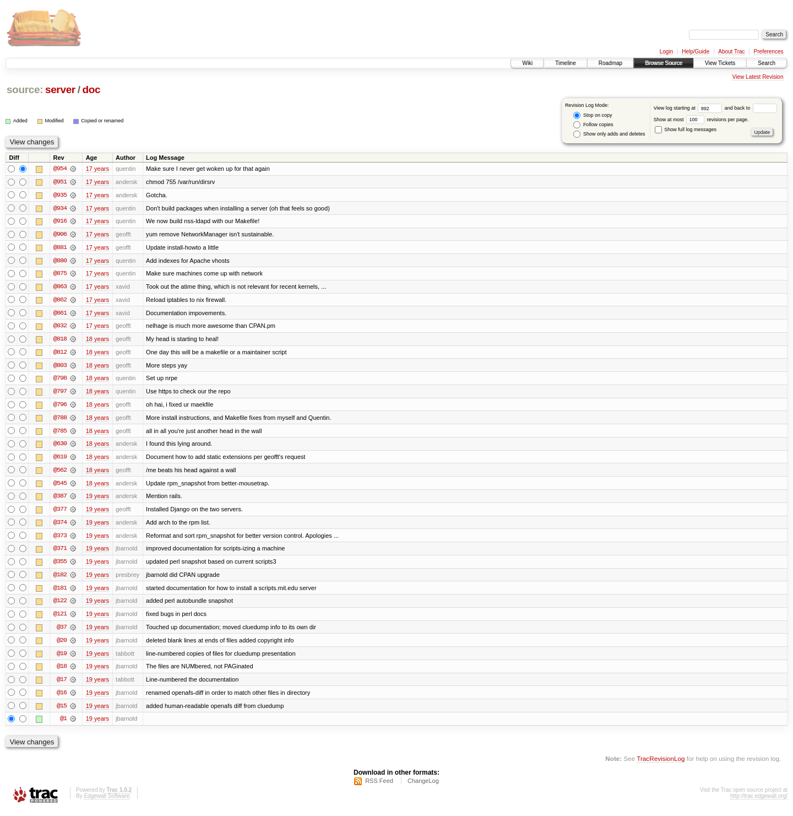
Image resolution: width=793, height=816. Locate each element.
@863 (60, 287)
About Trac (731, 51)
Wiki (527, 63)
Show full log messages (685, 129)
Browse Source (663, 63)
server (60, 89)
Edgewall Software (106, 801)
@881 (60, 248)
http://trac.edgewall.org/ (758, 801)
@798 (60, 380)
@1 (63, 724)
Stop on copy (592, 115)
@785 (60, 433)
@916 (60, 221)
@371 (60, 552)
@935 (60, 195)
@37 (62, 631)
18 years (97, 340)
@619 (60, 459)
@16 (62, 697)
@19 (62, 657)
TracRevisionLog (661, 764)
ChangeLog (423, 786)
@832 (60, 327)
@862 (60, 300)
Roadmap (610, 63)
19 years (97, 499)
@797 (60, 393)
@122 (60, 605)
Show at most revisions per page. (701, 119)
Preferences (769, 51)
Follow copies (593, 124)
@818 (60, 340)
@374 (60, 525)
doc (91, 89)
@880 (60, 261)
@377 (60, 512)
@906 (60, 234)
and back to (751, 108)
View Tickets (720, 63)
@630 (60, 446)
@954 (60, 168)
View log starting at (689, 108)
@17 (62, 684)
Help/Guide (695, 51)
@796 (60, 406)
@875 (60, 274)
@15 (62, 710)
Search (766, 63)
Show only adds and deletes (609, 134)
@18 (62, 671)
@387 (60, 499)
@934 (60, 208)
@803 (60, 367)
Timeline (565, 63)
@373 (60, 538)
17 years (97, 168)
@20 (62, 644)
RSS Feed (379, 786)
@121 (60, 618)
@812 (60, 353)
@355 (60, 565)
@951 (60, 181)
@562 (60, 472)
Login (666, 51)
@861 (60, 314)
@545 (60, 486)
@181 (60, 591)
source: (25, 89)
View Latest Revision (758, 77)
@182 (60, 578)
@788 (60, 419)
